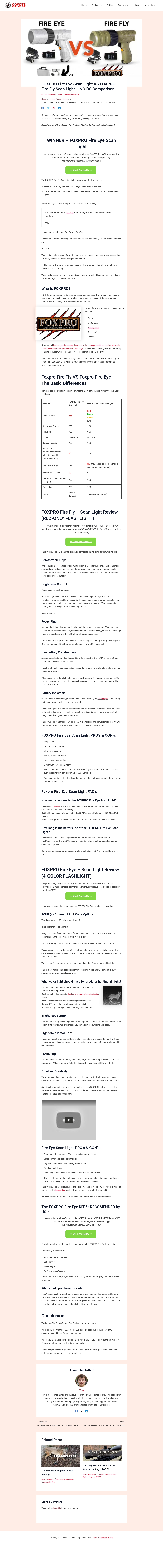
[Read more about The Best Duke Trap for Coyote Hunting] (60, 1456)
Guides (113, 5)
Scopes (92, 1477)
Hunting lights (94, 327)
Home (89, 5)
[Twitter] (48, 108)
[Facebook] (42, 108)
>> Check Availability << (81, 170)
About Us (150, 5)
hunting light (103, 698)
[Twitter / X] (81, 1411)
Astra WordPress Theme (103, 1537)
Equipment (127, 5)
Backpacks (101, 5)
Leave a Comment (48, 1480)
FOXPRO (70, 212)
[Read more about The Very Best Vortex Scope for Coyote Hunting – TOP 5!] (102, 1453)
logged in (57, 1508)
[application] (131, 5)
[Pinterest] (54, 108)
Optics (85, 1477)
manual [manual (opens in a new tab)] (57, 806)
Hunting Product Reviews (67, 1480)
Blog (139, 5)
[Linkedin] (59, 108)
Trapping (44, 1483)
